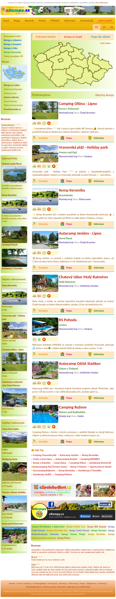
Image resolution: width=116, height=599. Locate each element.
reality (53, 591)
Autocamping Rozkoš (66, 459)
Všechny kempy (104, 95)
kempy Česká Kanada (79, 530)
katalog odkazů (101, 591)
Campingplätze (39, 583)
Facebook (52, 583)
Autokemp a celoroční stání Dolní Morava (12, 384)
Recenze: (6, 119)
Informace (69, 20)
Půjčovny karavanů (13, 105)
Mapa (17, 20)
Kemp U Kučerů (79, 466)
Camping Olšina (78, 462)
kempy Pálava (63, 538)
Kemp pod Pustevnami (12, 523)
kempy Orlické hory (75, 526)
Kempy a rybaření (12, 40)
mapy (33, 594)
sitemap (102, 583)
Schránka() (86, 20)
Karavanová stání (12, 36)
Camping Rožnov (73, 407)
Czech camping (24, 583)
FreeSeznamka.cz (12, 109)
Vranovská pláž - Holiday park (13, 317)
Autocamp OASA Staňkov (80, 363)
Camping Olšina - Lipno (13, 349)
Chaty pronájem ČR (13, 56)
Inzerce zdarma (11, 97)
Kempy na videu (12, 85)
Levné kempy (10, 101)
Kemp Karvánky (67, 470)
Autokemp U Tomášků (12, 268)
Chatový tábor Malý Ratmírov (83, 277)
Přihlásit (54, 20)
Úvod (6, 20)
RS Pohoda (68, 319)
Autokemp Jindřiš (42, 474)
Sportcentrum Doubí (100, 466)
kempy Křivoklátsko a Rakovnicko (48, 526)
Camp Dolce (60, 462)
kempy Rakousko (79, 594)
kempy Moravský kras (57, 530)
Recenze (29, 20)
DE (104, 27)
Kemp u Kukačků (41, 462)
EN (111, 27)
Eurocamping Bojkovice (44, 470)
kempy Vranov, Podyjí (73, 534)
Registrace (92, 583)
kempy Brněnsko (96, 534)
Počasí (42, 20)
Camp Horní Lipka (10, 429)
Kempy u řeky (10, 48)
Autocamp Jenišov (69, 455)
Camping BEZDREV (90, 459)
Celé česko (105, 43)
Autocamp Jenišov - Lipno (80, 233)
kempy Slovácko (98, 530)
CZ (96, 27)
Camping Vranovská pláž (44, 455)
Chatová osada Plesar (12, 163)
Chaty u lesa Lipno (42, 459)
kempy (12, 583)
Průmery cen (10, 93)
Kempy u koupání (12, 44)
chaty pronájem (49, 594)
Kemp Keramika (9, 195)
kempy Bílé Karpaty (96, 526)
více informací (101, 2)
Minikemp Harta (9, 459)
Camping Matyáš (10, 244)
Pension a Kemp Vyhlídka (14, 492)
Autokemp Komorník (100, 462)
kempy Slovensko (12, 52)
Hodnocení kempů (13, 89)
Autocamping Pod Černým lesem (50, 466)
